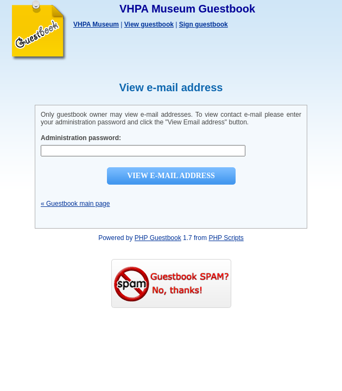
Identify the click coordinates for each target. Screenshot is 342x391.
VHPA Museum (96, 24)
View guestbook (149, 24)
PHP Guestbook (158, 238)
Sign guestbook (203, 24)
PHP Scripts (225, 238)
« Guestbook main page (75, 203)
